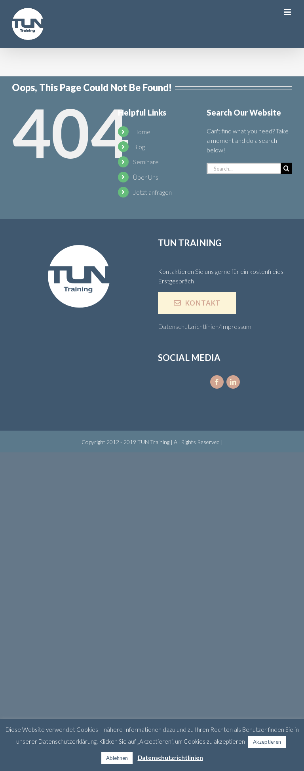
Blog (139, 146)
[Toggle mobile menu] (288, 12)
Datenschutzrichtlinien (170, 757)
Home (141, 131)
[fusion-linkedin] (233, 382)
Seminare (146, 161)
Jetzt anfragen (152, 192)
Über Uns (145, 177)
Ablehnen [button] (117, 758)
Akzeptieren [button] (267, 742)
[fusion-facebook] (217, 382)
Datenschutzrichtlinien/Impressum (204, 326)
